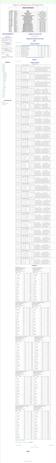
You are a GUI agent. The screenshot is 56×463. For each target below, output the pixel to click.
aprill (3, 84)
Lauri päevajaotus (4, 104)
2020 (3, 70)
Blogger (31, 461)
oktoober (4, 79)
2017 (3, 90)
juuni (3, 82)
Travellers (16, 42)
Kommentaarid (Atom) (36, 447)
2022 (3, 68)
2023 (3, 67)
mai (3, 83)
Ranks (34, 40)
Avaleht (35, 445)
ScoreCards (20, 42)
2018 (3, 89)
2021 (3, 69)
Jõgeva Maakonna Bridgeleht (28, 4)
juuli (3, 81)
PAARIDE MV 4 (35, 36)
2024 (3, 66)
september (4, 80)
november (4, 73)
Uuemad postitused (18, 445)
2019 (3, 71)
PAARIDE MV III (5, 75)
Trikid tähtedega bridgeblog (5, 103)
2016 (3, 91)
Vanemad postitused (51, 445)
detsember (4, 72)
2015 (3, 92)
